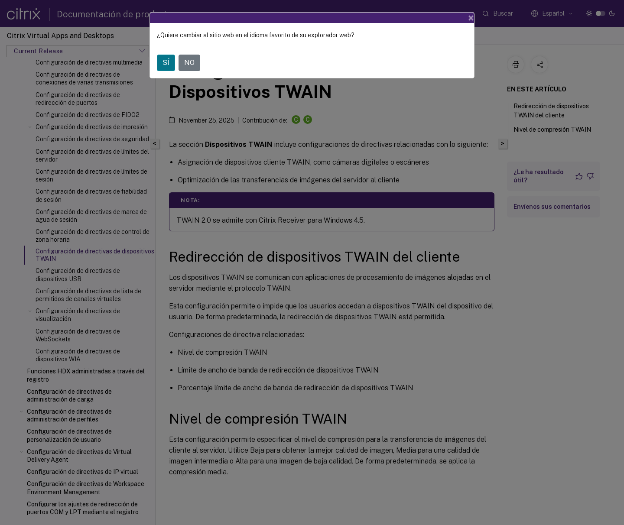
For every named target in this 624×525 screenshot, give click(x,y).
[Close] (471, 18)
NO (189, 62)
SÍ (165, 62)
